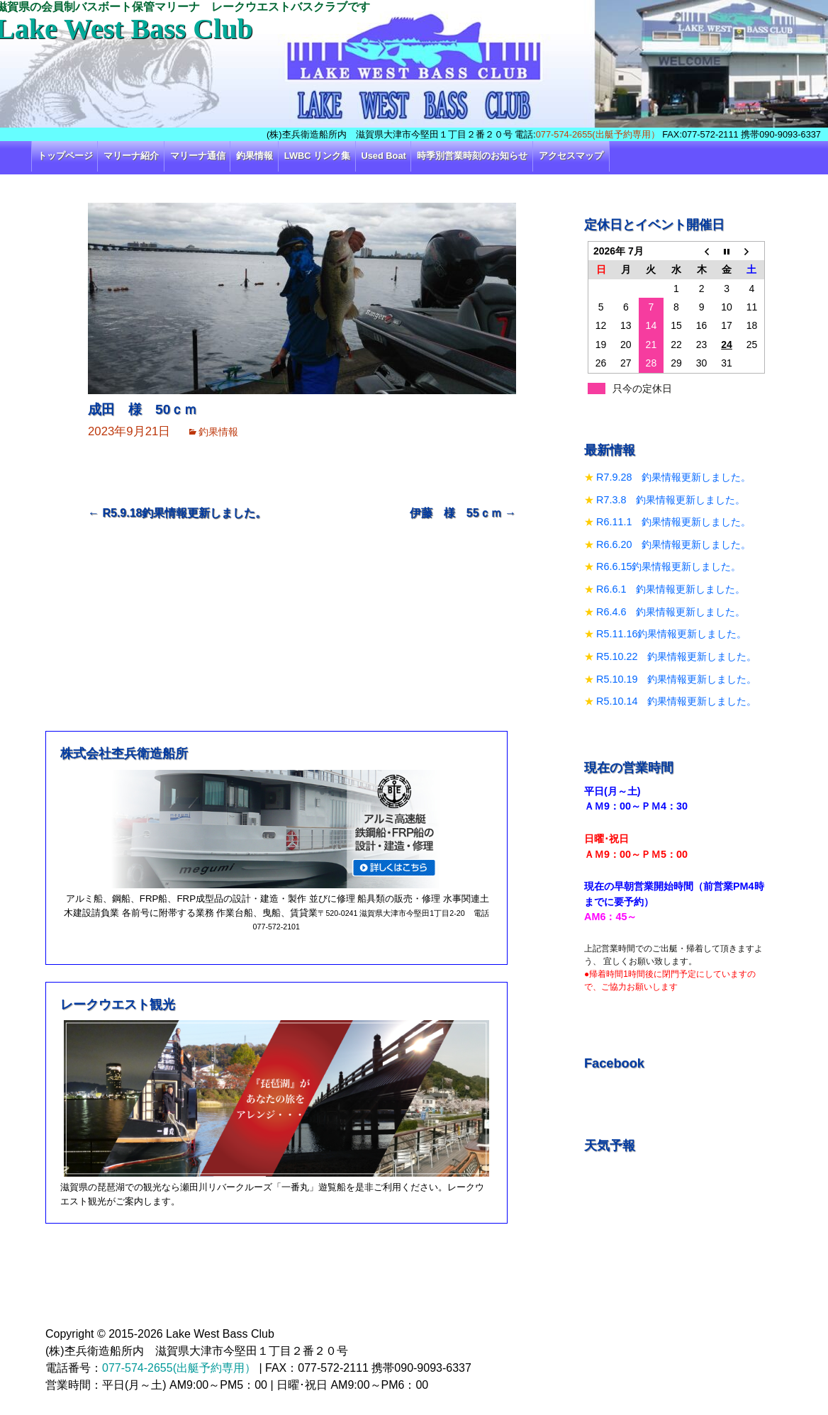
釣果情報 (254, 155)
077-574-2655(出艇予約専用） (598, 134)
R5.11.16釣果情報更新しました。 (671, 633)
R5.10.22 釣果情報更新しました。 (676, 656)
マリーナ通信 (197, 155)
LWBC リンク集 (317, 155)
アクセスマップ (571, 155)
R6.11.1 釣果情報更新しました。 (673, 521)
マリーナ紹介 (131, 155)
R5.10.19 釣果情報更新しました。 (676, 679)
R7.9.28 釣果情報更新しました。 (673, 477)
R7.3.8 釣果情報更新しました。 (670, 499)
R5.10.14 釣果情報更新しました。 (676, 701)
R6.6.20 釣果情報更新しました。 (673, 544)
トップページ (65, 155)
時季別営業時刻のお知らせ (472, 155)
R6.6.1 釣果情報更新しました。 (670, 589)
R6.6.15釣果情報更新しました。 (668, 566)
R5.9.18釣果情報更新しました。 (177, 513)
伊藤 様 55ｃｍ (463, 513)
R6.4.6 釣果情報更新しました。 (670, 611)
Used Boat (384, 155)
